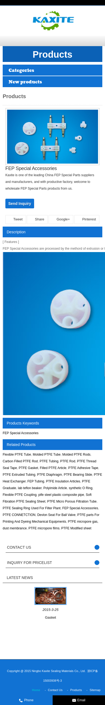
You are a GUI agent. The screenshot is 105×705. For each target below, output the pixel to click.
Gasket (50, 617)
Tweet (16, 219)
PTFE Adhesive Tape (83, 468)
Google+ (61, 219)
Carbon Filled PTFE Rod (20, 461)
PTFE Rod (67, 461)
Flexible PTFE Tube (17, 454)
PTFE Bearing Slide (78, 475)
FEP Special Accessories (20, 433)
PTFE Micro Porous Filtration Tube (71, 501)
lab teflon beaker (30, 488)
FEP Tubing (35, 481)
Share (37, 219)
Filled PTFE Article (53, 468)
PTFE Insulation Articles (63, 481)
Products (76, 690)
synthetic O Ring (80, 488)
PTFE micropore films (43, 528)
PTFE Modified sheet (76, 528)
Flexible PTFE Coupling (20, 495)
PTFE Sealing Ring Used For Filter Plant (31, 508)
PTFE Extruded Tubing (19, 475)
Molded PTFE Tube (46, 454)
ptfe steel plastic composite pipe (61, 495)
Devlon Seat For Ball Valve (56, 515)
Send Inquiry (19, 203)
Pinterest (87, 219)
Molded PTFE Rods (76, 454)
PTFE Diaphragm (49, 475)
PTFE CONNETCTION (19, 515)
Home (36, 690)
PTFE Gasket (28, 468)
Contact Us (55, 690)
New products (25, 82)
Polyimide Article (55, 488)
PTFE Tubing (48, 461)
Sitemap (95, 690)
